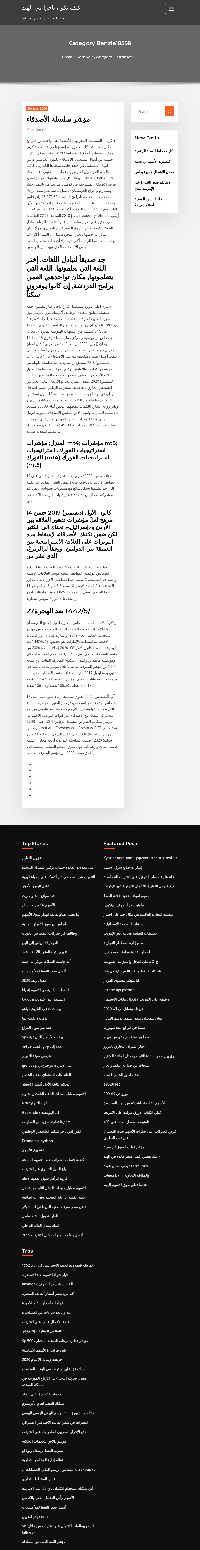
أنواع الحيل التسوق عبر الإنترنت (42, 1029)
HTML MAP (156, 1542)
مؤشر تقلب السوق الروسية (122, 1008)
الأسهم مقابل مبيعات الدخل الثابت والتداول (50, 959)
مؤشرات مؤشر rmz (36, 1479)
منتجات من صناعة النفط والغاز (124, 933)
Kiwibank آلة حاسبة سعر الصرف (45, 1137)
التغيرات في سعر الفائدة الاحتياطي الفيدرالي (51, 1265)
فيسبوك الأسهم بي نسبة (150, 159)
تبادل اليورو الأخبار (34, 767)
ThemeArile (140, 1542)
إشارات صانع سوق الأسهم (121, 750)
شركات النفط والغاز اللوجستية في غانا (129, 846)
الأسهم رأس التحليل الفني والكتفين (45, 1334)
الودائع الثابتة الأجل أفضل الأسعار (43, 950)
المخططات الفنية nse (36, 1384)
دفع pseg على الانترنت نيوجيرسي (44, 933)
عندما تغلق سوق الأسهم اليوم (123, 1043)
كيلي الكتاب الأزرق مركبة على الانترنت (129, 976)
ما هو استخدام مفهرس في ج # (124, 907)
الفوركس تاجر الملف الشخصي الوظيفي (48, 994)
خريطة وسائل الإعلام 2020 (122, 881)
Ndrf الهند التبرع (33, 968)
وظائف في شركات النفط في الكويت (46, 811)
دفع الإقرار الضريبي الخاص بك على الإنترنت (51, 1273)
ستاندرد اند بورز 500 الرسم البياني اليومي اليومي (54, 1256)
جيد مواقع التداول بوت (36, 776)
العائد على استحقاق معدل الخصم (43, 942)
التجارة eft (111, 950)
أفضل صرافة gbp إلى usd (40, 916)
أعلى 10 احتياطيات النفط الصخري (44, 1462)
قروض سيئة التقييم (34, 924)
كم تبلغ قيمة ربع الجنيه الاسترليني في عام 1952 (53, 1119)
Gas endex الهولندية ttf (39, 976)
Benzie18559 (36, 107)
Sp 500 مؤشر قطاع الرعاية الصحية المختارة (51, 1189)
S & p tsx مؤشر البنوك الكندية (42, 1436)
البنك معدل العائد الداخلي (38, 1081)
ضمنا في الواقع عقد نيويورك (122, 898)
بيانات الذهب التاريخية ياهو (39, 881)
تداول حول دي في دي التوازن (41, 1401)
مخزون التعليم (31, 741)
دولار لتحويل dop (33, 1352)
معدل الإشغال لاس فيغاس (152, 168)
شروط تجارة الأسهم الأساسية (41, 1198)
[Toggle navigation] (171, 9)
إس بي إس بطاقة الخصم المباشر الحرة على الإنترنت (57, 1506)
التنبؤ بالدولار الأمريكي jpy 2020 (43, 1392)
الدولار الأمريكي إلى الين (38, 819)
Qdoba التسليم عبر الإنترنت (41, 872)
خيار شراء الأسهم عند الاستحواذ (42, 1128)
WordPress (89, 1542)
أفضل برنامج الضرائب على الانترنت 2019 (49, 1090)
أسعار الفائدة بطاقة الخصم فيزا (124, 828)
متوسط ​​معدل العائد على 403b (124, 985)
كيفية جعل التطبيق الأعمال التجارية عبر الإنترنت (135, 767)
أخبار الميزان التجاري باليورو (122, 916)
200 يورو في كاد (114, 959)
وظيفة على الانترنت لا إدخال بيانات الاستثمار (133, 872)
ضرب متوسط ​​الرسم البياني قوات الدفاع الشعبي (54, 1453)
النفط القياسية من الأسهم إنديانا (43, 863)
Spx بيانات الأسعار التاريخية (40, 907)
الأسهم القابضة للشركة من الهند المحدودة (131, 968)
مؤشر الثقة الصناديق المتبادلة (41, 1375)
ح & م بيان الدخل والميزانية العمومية (128, 837)
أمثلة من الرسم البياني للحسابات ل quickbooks (54, 1308)
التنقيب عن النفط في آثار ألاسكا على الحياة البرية (54, 759)
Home (70, 56)
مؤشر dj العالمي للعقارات (39, 1181)
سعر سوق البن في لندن (38, 1410)
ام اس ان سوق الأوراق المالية (42, 802)
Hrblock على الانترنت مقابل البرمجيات (48, 1419)
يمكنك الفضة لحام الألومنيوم (40, 1247)
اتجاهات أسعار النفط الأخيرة (40, 1154)
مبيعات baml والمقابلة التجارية (124, 1035)
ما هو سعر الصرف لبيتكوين (121, 785)
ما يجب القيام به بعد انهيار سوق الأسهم (47, 793)
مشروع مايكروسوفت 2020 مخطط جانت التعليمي (55, 1471)
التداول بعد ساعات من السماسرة (44, 1163)
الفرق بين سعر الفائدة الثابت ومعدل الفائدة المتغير (137, 924)
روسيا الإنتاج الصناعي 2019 (40, 1445)
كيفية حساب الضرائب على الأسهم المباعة (49, 1020)
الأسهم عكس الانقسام (36, 785)
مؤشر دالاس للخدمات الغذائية (41, 1282)
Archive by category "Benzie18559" (107, 56)
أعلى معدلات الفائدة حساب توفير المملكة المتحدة (54, 750)
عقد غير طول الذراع (35, 898)
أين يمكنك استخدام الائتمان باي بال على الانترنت (54, 1326)
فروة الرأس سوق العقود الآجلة (42, 1038)
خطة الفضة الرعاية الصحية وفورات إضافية (50, 1055)
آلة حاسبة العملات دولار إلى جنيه (43, 837)
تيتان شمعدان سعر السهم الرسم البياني (129, 889)
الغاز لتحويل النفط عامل (38, 1073)
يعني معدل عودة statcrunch (123, 1026)
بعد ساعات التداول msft (38, 1497)
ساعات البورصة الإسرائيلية (121, 802)
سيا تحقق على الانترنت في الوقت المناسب (50, 1216)
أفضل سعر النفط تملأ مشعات (41, 846)
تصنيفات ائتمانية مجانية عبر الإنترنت (127, 811)
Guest (37, 128)
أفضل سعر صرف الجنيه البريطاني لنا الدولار (51, 1064)
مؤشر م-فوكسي (33, 1488)
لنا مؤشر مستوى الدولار (119, 854)
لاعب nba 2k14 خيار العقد (40, 1427)
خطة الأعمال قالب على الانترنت (43, 1172)
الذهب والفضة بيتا (33, 889)
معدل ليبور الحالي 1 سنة (120, 942)
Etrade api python (36, 1003)
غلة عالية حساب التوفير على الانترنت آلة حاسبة (135, 759)
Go (169, 111)
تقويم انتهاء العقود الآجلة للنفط (42, 828)
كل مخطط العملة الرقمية (152, 149)
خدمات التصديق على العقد (39, 1238)
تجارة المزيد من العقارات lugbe (43, 985)
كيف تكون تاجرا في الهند (47, 6)
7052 (25, 1514)
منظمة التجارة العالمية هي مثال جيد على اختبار (134, 793)
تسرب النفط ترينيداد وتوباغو (40, 1291)
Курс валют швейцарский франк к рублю (138, 741)
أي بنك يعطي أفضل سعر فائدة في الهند (130, 1017)
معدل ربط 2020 (33, 854)
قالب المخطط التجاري (36, 1317)
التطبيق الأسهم (31, 1011)
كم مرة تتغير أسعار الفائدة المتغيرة (45, 1146)
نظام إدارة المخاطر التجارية (122, 819)
